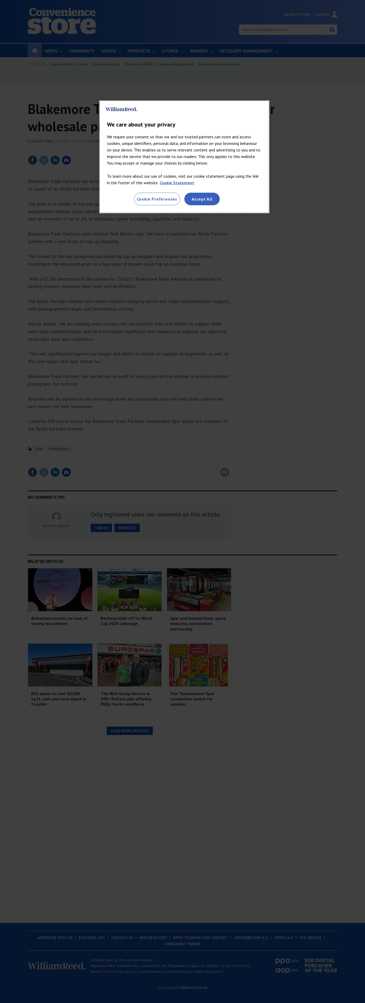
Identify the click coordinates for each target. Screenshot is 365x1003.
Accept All (202, 199)
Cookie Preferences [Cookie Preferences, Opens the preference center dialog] (157, 199)
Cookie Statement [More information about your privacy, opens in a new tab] (177, 182)
